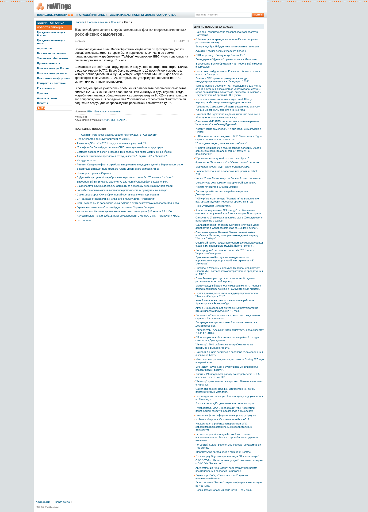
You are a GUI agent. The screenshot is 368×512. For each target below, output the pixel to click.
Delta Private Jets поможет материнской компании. (226, 182)
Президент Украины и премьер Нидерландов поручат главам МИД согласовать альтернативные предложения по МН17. (229, 271)
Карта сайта (62, 502)
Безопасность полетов (51, 53)
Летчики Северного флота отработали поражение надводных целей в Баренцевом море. (130, 164)
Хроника (42, 93)
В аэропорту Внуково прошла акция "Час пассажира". (228, 456)
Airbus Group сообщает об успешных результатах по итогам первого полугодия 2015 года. (227, 309)
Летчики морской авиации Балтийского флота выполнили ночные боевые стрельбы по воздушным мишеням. (227, 437)
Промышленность (48, 63)
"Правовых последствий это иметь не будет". (222, 158)
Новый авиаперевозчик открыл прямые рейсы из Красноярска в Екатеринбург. (225, 302)
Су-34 (105, 119)
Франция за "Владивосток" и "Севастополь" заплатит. (228, 162)
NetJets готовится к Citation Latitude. (217, 186)
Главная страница (50, 22)
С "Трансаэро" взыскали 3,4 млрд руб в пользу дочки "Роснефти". (116, 198)
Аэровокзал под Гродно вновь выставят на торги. (225, 403)
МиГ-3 (114, 119)
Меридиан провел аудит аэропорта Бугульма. (223, 166)
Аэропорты (44, 48)
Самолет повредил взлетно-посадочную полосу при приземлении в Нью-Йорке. (124, 151)
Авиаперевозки (47, 98)
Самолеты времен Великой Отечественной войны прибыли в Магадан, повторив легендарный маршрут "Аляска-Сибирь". (227, 235)
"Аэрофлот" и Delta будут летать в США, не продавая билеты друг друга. (120, 147)
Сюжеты (42, 103)
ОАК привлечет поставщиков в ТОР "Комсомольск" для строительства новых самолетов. (229, 138)
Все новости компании (107, 111)
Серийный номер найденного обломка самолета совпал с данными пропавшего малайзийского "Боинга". (229, 244)
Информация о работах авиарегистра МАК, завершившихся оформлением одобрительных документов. (224, 426)
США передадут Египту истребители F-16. (221, 55)
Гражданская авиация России (51, 34)
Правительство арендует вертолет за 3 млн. (103, 139)
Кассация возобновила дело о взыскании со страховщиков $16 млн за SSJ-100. (124, 211)
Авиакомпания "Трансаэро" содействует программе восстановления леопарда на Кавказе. (226, 469)
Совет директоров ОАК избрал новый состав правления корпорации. (118, 194)
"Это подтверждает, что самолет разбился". (222, 143)
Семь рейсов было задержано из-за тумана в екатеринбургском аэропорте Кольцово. (128, 203)
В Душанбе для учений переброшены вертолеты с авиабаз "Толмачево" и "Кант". (125, 177)
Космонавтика (46, 88)
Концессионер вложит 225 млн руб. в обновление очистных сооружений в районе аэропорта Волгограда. (228, 212)
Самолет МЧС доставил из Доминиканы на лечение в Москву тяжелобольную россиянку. (228, 115)
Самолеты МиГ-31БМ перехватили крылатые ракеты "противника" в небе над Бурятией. (227, 123)
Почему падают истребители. (213, 205)
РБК (89, 111)
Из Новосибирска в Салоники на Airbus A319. (223, 419)
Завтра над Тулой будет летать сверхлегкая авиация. (228, 46)
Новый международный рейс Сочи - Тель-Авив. (224, 490)
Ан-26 (122, 119)
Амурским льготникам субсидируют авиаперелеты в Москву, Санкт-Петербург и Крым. (128, 215)
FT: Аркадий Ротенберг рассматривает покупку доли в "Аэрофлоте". (125, 14)
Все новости (84, 220)
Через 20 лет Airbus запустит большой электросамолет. (229, 178)
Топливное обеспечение (52, 58)
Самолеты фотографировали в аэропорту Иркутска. (227, 415)
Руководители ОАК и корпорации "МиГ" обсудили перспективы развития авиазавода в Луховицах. (225, 409)
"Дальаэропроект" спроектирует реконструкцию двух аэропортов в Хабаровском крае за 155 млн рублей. (227, 226)
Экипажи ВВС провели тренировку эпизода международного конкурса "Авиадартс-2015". (222, 80)
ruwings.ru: (43, 502)
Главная (79, 22)
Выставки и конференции (53, 78)
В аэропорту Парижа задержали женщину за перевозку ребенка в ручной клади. (125, 185)
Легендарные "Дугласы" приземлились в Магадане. (226, 59)
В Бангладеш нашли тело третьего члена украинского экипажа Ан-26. (118, 168)
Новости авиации (50, 27)
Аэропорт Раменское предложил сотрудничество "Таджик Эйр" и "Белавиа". (122, 156)
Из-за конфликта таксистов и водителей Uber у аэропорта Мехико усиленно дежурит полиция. (224, 101)
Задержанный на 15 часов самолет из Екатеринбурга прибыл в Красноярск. (122, 181)
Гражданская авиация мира (51, 42)
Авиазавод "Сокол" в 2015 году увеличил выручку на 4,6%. (112, 143)
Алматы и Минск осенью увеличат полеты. (221, 51)
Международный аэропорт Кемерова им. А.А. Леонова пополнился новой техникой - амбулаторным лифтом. (228, 287)
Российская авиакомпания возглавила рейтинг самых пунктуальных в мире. (122, 190)
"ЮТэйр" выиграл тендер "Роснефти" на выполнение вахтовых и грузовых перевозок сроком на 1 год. (227, 200)
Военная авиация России (53, 68)
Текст (181, 40)
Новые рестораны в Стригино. (95, 173)
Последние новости (52, 14)
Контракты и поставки (51, 83)
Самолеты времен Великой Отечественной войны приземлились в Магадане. (225, 390)
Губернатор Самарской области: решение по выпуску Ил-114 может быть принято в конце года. (228, 108)
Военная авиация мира (52, 73)
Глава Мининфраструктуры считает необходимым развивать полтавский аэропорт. (225, 280)
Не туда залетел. (87, 160)
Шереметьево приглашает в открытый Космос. (223, 452)
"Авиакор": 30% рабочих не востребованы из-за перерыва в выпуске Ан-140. (224, 346)
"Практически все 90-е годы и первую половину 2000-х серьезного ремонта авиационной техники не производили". (228, 150)
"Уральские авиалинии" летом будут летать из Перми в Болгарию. (116, 207)
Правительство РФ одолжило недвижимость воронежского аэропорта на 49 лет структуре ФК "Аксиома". (224, 260)
